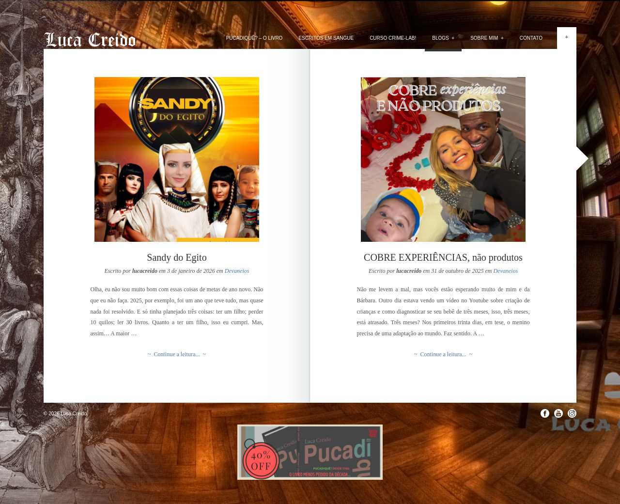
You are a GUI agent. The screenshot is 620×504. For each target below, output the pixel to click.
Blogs (443, 38)
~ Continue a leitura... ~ (177, 354)
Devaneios (237, 271)
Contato (531, 38)
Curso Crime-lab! (393, 38)
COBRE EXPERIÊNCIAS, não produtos (443, 257)
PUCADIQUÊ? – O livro (254, 38)
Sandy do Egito (176, 257)
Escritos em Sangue (326, 38)
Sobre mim (487, 38)
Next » (582, 158)
